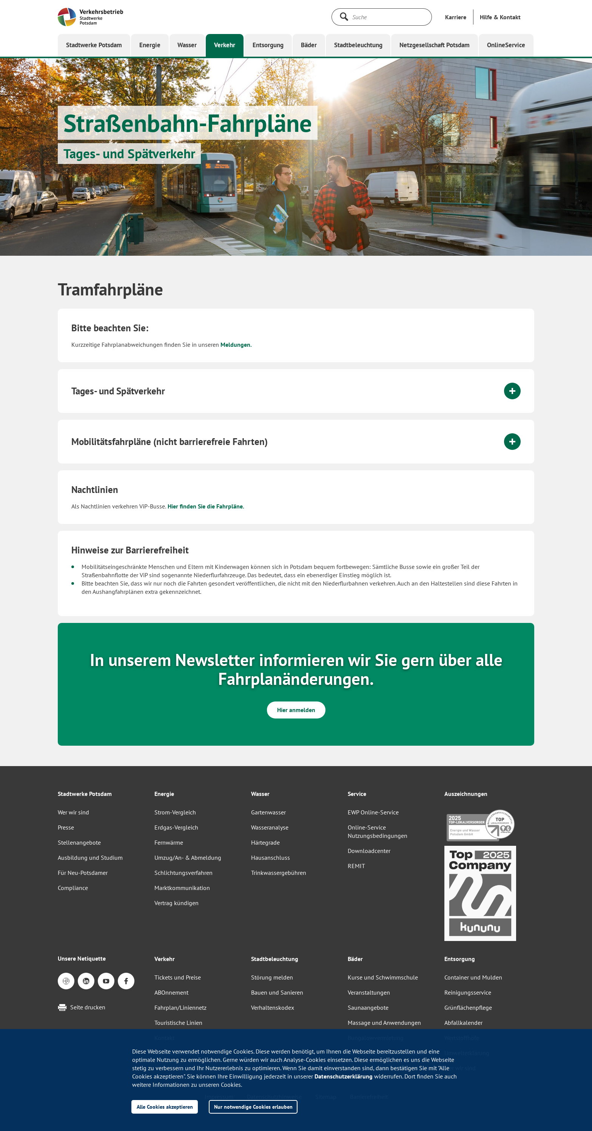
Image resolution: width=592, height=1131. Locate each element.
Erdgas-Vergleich (176, 827)
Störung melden (272, 977)
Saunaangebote (368, 1007)
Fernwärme (168, 842)
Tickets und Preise (177, 977)
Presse (66, 827)
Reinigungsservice (467, 992)
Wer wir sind (73, 812)
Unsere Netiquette (82, 958)
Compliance (73, 888)
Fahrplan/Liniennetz (180, 1007)
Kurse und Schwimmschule (383, 977)
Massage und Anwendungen (384, 1022)
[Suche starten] (344, 16)
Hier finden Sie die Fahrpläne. (205, 506)
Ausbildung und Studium (90, 857)
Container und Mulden (473, 977)
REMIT (356, 866)
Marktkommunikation (182, 888)
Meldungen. (236, 344)
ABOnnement (171, 992)
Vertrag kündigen (176, 903)
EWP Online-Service (373, 812)
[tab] (296, 391)
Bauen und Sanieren (277, 992)
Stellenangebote (79, 842)
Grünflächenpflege (468, 1007)
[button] (500, 17)
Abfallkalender (463, 1022)
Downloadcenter (369, 850)
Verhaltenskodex (272, 1007)
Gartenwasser (268, 812)
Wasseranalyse (269, 827)
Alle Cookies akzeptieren (165, 1106)
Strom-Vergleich (175, 812)
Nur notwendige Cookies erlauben (253, 1106)
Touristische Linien (178, 1022)
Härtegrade (265, 842)
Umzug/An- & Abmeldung (187, 857)
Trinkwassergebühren (278, 872)
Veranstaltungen (369, 992)
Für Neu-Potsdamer (83, 872)
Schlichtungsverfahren (183, 872)
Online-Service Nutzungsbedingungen (377, 831)
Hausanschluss (270, 857)
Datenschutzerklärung (343, 1076)
